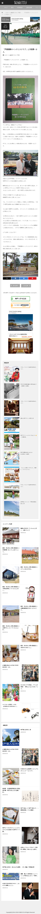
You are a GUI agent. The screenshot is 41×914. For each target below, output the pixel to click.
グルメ (6, 7)
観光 (12, 7)
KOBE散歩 (20, 7)
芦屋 (18, 55)
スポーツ (6, 55)
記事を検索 (29, 7)
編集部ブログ (13, 55)
